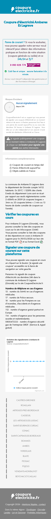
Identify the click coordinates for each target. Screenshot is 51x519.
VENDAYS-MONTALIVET (26, 471)
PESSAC (26, 461)
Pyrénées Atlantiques (36, 512)
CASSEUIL (26, 415)
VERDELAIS (25, 451)
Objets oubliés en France (22, 170)
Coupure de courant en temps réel (27, 164)
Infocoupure (25, 229)
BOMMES (25, 440)
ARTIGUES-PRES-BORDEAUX (26, 410)
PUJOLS (25, 466)
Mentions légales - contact (34, 504)
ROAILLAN (26, 405)
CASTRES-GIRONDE (25, 400)
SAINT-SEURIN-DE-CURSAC (25, 425)
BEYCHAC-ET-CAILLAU (26, 476)
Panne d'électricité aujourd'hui (25, 167)
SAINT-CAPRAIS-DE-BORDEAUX (26, 435)
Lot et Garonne (19, 512)
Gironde (41, 509)
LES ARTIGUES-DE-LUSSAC (25, 420)
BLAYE (26, 456)
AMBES (25, 446)
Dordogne (31, 509)
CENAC (26, 430)
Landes (7, 512)
